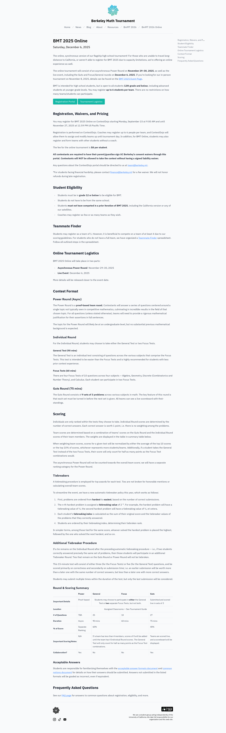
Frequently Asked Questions (190, 60)
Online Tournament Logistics (191, 50)
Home (67, 27)
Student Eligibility (186, 43)
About (99, 27)
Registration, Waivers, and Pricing (193, 40)
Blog (88, 27)
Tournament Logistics (91, 101)
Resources (113, 27)
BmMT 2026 (130, 27)
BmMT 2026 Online (152, 27)
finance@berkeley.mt (121, 172)
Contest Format (185, 54)
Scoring (181, 57)
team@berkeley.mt (137, 165)
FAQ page (66, 695)
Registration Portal (65, 101)
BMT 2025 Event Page (130, 78)
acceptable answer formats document (138, 668)
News (78, 27)
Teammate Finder (147, 237)
